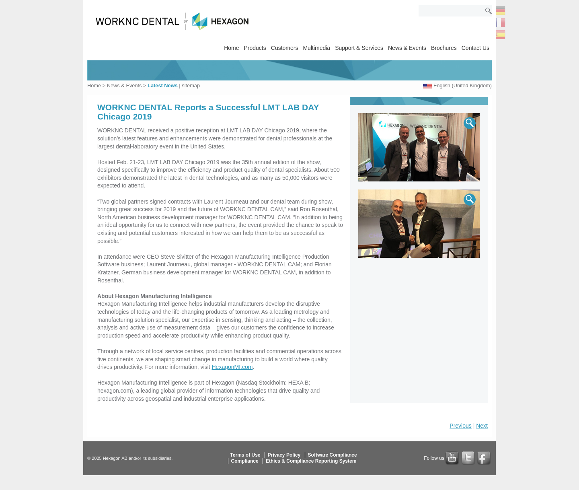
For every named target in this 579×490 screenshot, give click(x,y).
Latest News (163, 85)
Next (482, 425)
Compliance (245, 461)
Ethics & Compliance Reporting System (311, 461)
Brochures (444, 48)
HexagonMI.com (232, 367)
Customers (284, 48)
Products (255, 48)
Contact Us (475, 48)
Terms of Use (245, 455)
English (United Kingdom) (462, 85)
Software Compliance (332, 455)
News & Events (407, 48)
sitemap (191, 85)
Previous (460, 425)
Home (231, 48)
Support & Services (359, 48)
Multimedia (316, 48)
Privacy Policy (284, 455)
